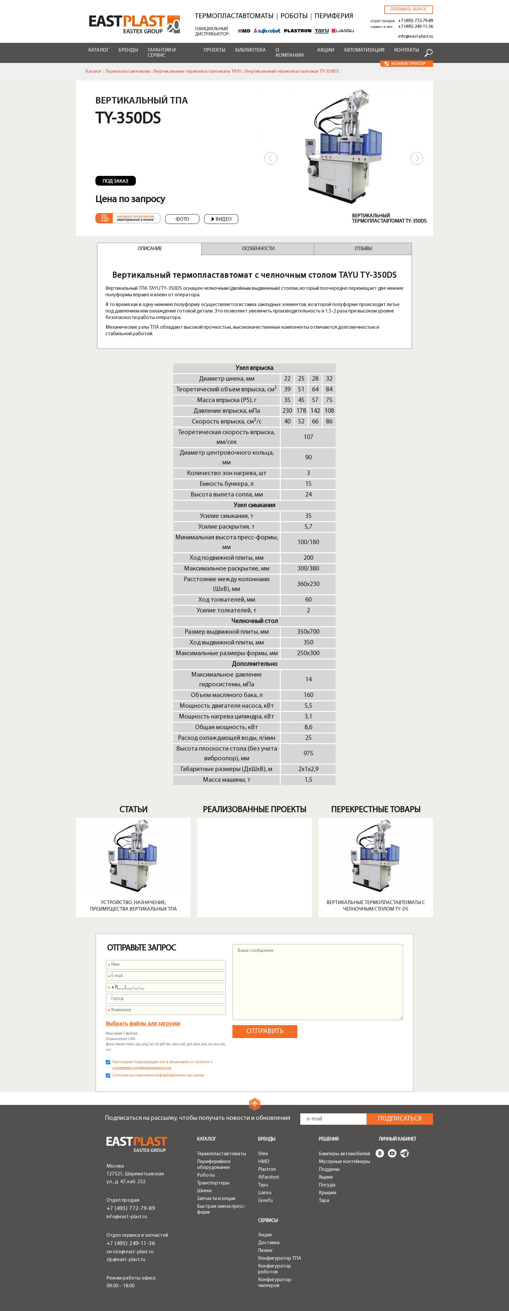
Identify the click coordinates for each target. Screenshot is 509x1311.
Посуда (327, 1185)
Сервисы (268, 1221)
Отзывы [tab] (363, 248)
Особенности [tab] (258, 248)
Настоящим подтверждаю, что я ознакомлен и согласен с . (162, 1065)
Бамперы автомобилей (344, 1154)
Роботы (294, 16)
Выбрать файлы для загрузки (143, 1024)
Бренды (128, 50)
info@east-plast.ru (415, 36)
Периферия (334, 16)
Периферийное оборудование (214, 1164)
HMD (263, 1161)
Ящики (326, 1177)
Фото (182, 219)
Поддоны (329, 1169)
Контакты (406, 50)
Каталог (98, 50)
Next (416, 158)
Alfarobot (268, 1177)
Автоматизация (364, 50)
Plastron (267, 1169)
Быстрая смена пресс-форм (221, 1209)
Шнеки (204, 1191)
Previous (270, 158)
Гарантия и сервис (162, 53)
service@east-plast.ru (130, 1252)
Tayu (263, 1185)
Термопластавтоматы (234, 16)
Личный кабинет (397, 1139)
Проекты (214, 50)
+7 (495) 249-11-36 (415, 26)
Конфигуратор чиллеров (274, 1282)
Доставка (268, 1242)
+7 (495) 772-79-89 (415, 20)
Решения (329, 1139)
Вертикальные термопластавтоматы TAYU (198, 71)
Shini (263, 1154)
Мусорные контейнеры (344, 1161)
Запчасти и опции (216, 1198)
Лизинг (265, 1250)
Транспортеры (213, 1183)
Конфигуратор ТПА (279, 1258)
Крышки (327, 1192)
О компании (290, 53)
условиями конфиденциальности (141, 1068)
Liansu (264, 1192)
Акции (325, 50)
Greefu (265, 1200)
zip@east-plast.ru (125, 1259)
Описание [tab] (149, 248)
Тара (324, 1200)
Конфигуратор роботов (274, 1269)
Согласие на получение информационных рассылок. (158, 1075)
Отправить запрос (408, 9)
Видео (222, 219)
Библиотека (250, 50)
